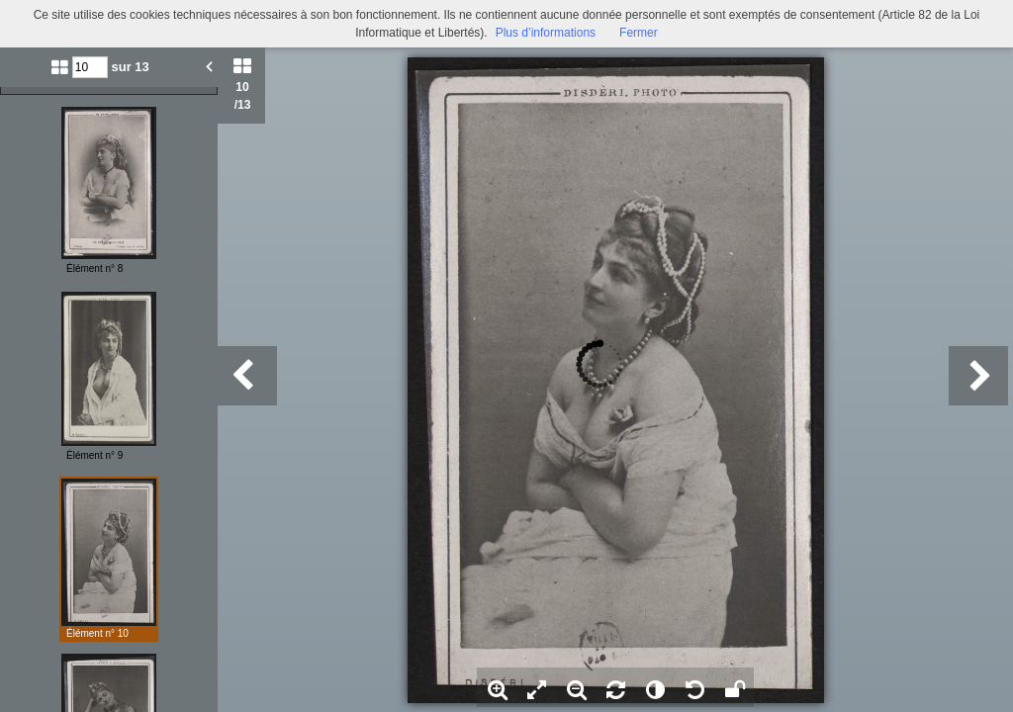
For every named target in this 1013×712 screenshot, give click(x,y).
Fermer (638, 33)
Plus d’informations (546, 33)
